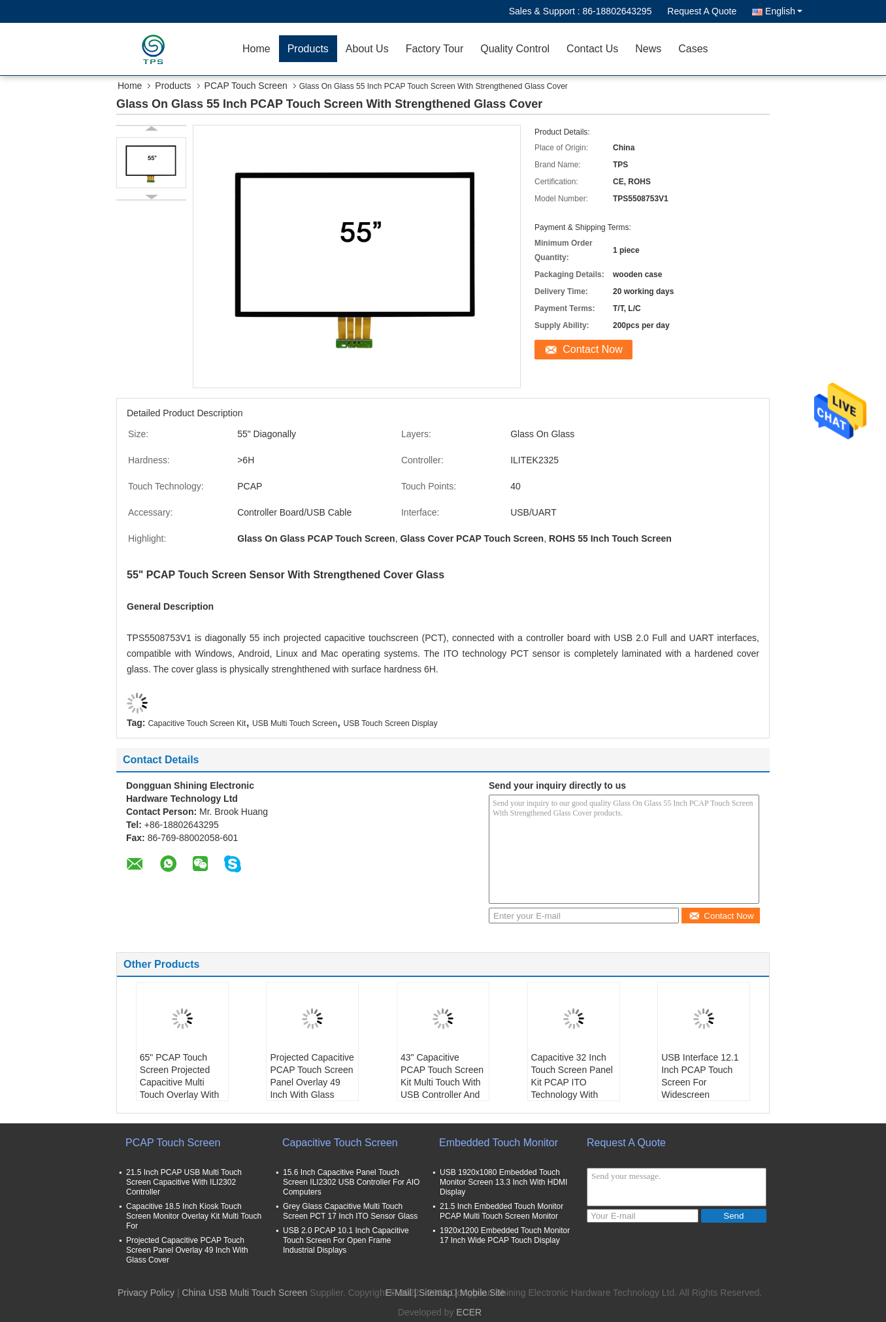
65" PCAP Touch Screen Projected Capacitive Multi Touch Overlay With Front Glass (179, 1082)
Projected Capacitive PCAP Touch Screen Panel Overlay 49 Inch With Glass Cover (311, 1082)
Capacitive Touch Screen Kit (197, 723)
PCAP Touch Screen (246, 85)
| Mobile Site (480, 1292)
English (783, 11)
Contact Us (592, 48)
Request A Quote (701, 11)
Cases (693, 48)
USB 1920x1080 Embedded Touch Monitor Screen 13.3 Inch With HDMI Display (503, 1182)
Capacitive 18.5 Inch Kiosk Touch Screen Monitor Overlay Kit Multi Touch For (193, 1216)
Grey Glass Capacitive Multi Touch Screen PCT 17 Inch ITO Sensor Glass (350, 1211)
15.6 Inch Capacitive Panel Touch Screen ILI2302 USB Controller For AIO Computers (351, 1182)
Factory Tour (435, 48)
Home (256, 48)
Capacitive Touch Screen (340, 1142)
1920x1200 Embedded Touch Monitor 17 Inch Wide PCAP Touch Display (505, 1235)
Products (308, 48)
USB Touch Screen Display (391, 723)
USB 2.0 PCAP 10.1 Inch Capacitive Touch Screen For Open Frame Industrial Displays (346, 1240)
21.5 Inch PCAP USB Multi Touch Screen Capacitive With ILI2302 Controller (184, 1182)
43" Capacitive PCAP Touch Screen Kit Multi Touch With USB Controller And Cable (442, 1082)
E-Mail (399, 1292)
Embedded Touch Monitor (498, 1142)
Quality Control (515, 48)
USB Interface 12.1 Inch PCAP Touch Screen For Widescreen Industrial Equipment (703, 1082)
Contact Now (593, 349)
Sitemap (435, 1292)
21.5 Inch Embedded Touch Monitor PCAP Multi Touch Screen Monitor (501, 1211)
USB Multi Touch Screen (294, 723)
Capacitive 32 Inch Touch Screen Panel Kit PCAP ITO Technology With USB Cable (572, 1082)
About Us (367, 48)
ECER (469, 1312)
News (648, 48)
